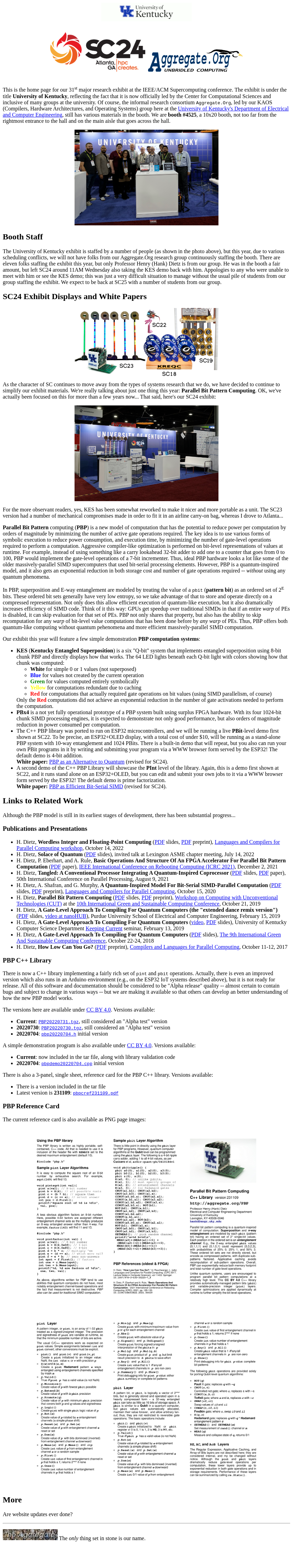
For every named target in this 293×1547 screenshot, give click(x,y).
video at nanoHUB (65, 916)
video (197, 922)
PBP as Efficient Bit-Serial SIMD (86, 786)
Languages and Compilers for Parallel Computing (120, 891)
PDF (160, 842)
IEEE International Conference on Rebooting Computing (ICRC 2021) (157, 867)
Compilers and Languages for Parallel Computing (184, 947)
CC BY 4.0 (98, 1010)
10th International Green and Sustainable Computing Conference (148, 904)
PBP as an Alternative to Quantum (86, 762)
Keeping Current (104, 928)
